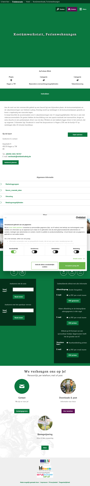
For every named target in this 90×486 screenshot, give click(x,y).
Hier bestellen (68, 411)
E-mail (58, 295)
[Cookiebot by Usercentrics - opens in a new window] (77, 217)
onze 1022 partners (16, 227)
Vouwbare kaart (60, 343)
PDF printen (73, 323)
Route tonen (19, 297)
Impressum (44, 482)
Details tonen (77, 258)
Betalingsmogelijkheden (14, 202)
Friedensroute (17, 2)
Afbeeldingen (61, 289)
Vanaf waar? (5, 290)
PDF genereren (74, 301)
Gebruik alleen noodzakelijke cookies (44, 266)
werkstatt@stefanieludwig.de (19, 156)
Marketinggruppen (12, 184)
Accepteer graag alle (72, 265)
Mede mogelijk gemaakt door (29, 482)
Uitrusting (9, 196)
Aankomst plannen (10, 162)
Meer (45, 448)
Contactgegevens (22, 411)
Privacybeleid (53, 482)
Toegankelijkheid (64, 482)
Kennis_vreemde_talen (14, 190)
